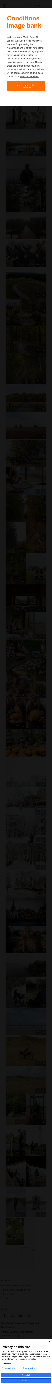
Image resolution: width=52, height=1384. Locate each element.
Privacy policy (29, 1368)
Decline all (26, 1381)
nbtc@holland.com (29, 76)
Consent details (8, 1368)
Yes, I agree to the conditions (26, 86)
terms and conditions (23, 62)
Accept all (26, 1375)
